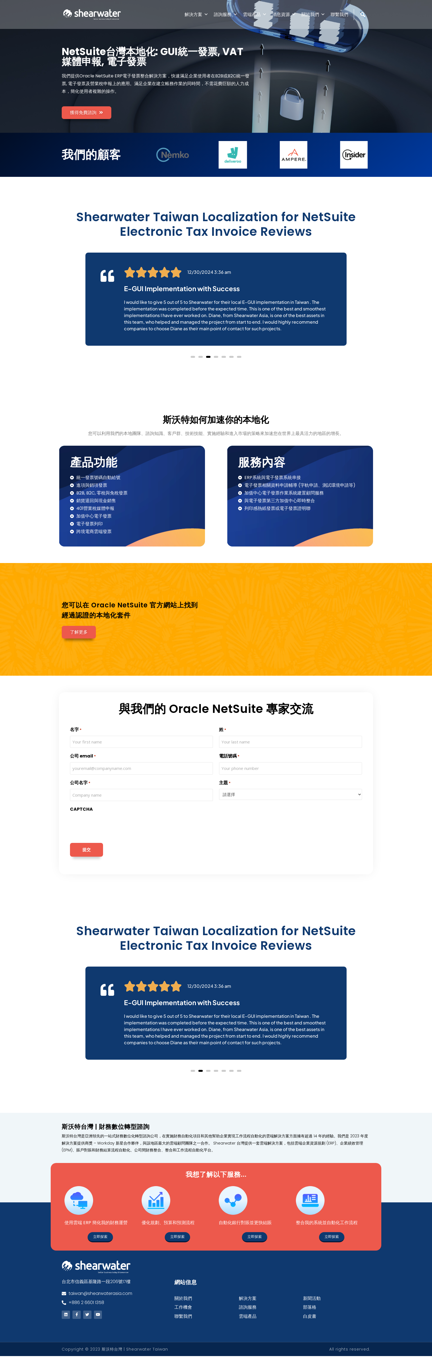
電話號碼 (229, 757)
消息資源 (284, 14)
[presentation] (112, 827)
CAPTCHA (81, 810)
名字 (76, 730)
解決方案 (196, 14)
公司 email (83, 757)
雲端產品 (255, 14)
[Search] (363, 26)
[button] (193, 358)
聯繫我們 (339, 14)
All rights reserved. (349, 1351)
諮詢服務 (225, 14)
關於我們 (313, 14)
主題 (225, 783)
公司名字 (80, 783)
